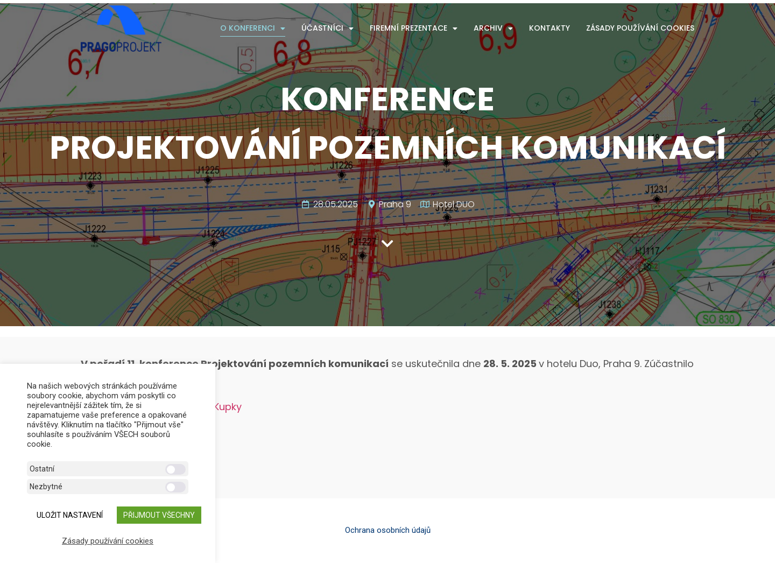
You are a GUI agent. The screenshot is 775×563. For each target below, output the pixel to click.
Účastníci (327, 28)
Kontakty (549, 28)
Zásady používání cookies (640, 28)
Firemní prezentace (413, 28)
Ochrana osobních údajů (388, 530)
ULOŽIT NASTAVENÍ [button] (70, 515)
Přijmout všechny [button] (159, 515)
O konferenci (252, 28)
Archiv (493, 28)
